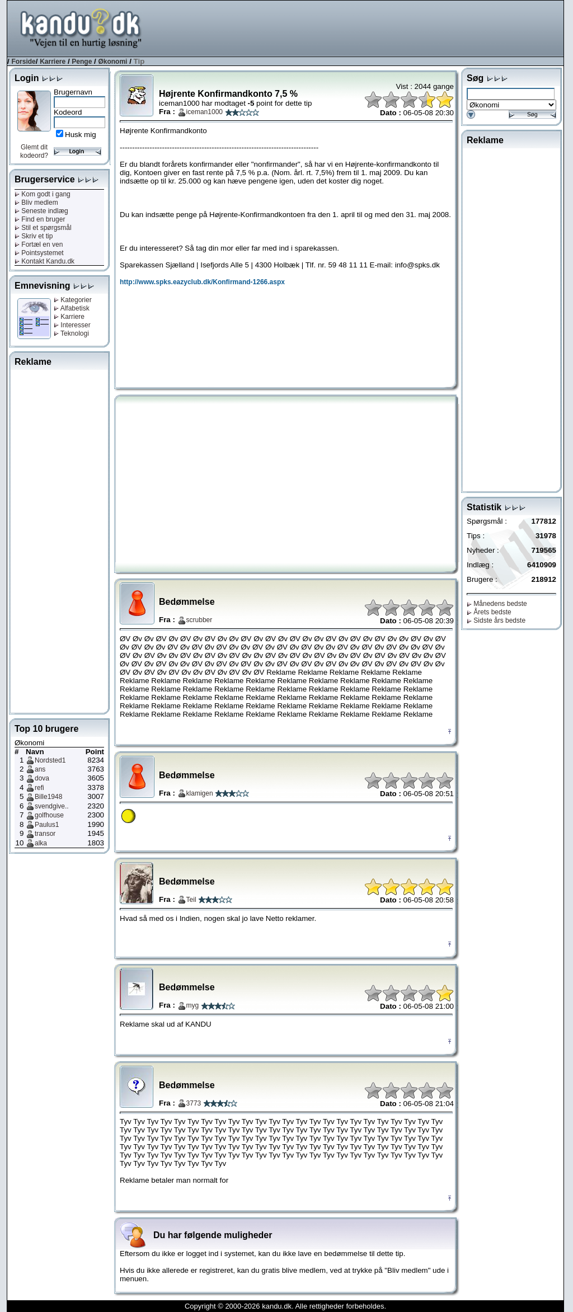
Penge (82, 61)
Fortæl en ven (39, 244)
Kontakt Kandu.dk (44, 261)
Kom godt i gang (43, 194)
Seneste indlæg (41, 211)
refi (39, 788)
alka (41, 843)
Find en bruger (40, 219)
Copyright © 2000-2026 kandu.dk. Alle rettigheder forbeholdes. (285, 1306)
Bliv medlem (36, 202)
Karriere (52, 61)
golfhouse (49, 815)
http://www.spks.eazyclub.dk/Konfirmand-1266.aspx (202, 282)
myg (192, 1005)
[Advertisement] (359, 27)
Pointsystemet (39, 253)
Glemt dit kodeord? (34, 151)
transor (45, 834)
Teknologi (71, 333)
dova (42, 778)
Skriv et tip (34, 236)
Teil (191, 900)
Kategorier (73, 300)
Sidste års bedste (496, 620)
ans (40, 769)
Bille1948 (48, 797)
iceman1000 (204, 112)
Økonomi (112, 61)
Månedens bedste (497, 604)
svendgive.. (52, 806)
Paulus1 (47, 825)
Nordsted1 (50, 760)
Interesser (72, 325)
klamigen (199, 793)
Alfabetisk (72, 308)
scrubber (199, 620)
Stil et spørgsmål (43, 228)
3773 (193, 1103)
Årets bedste (489, 612)
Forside (23, 61)
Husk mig (80, 134)
